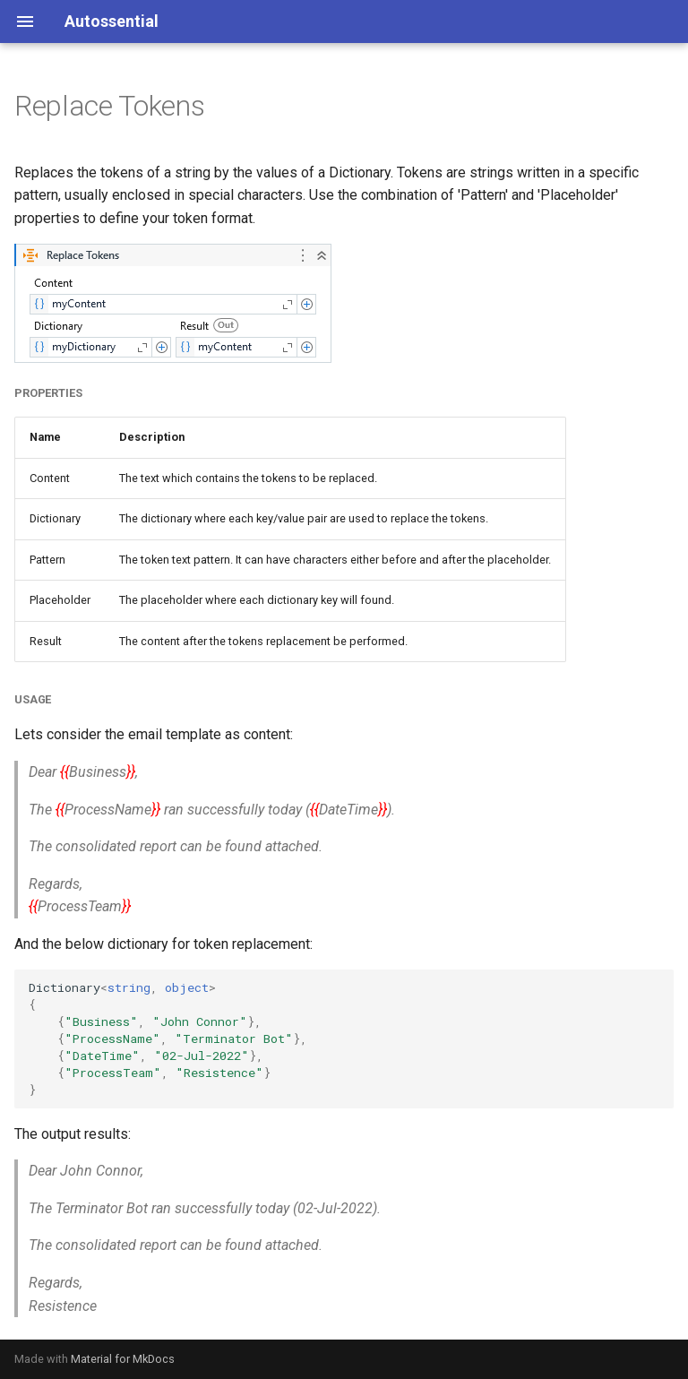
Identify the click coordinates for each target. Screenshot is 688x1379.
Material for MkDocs (123, 1359)
